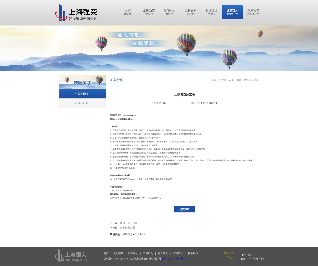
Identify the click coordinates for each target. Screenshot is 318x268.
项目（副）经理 (129, 223)
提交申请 (185, 209)
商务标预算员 (127, 227)
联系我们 (193, 253)
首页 (106, 253)
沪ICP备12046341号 (172, 258)
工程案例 (148, 253)
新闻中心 (133, 253)
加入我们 (140, 234)
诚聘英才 (128, 234)
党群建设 (163, 253)
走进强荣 (118, 253)
